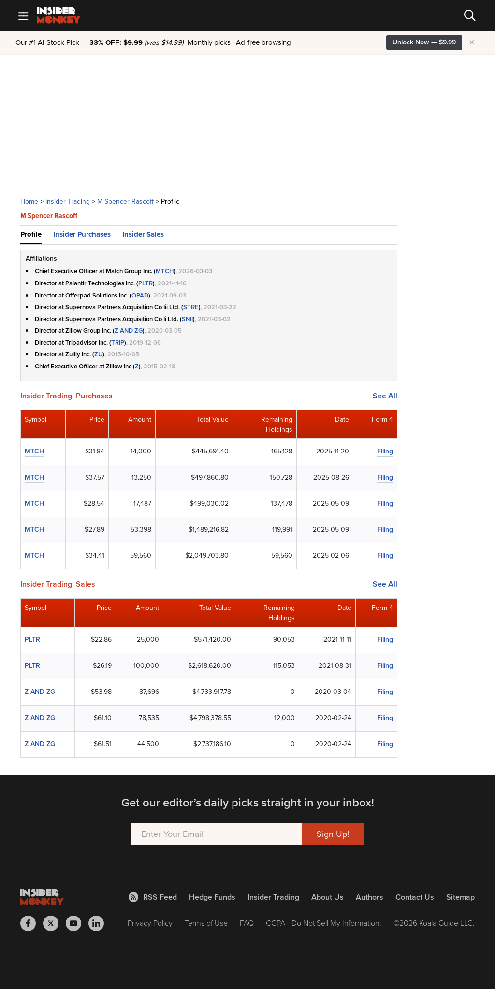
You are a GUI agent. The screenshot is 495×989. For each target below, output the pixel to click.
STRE (191, 306)
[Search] (470, 15)
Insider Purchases (82, 234)
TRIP (117, 342)
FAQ (247, 923)
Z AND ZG (129, 330)
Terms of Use (206, 923)
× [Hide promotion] (472, 42)
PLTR (145, 283)
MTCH (165, 271)
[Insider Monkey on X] (54, 923)
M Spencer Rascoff (125, 202)
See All (385, 396)
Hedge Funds (212, 897)
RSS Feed (153, 897)
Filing (385, 451)
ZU (98, 354)
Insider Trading (67, 202)
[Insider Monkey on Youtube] (77, 923)
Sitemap (460, 897)
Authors (369, 897)
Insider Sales (143, 234)
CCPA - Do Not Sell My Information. (323, 923)
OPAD (139, 295)
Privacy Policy (150, 923)
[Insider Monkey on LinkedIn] (99, 923)
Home (29, 202)
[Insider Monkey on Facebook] (31, 923)
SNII (187, 319)
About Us (327, 897)
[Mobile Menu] (23, 15)
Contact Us (414, 897)
